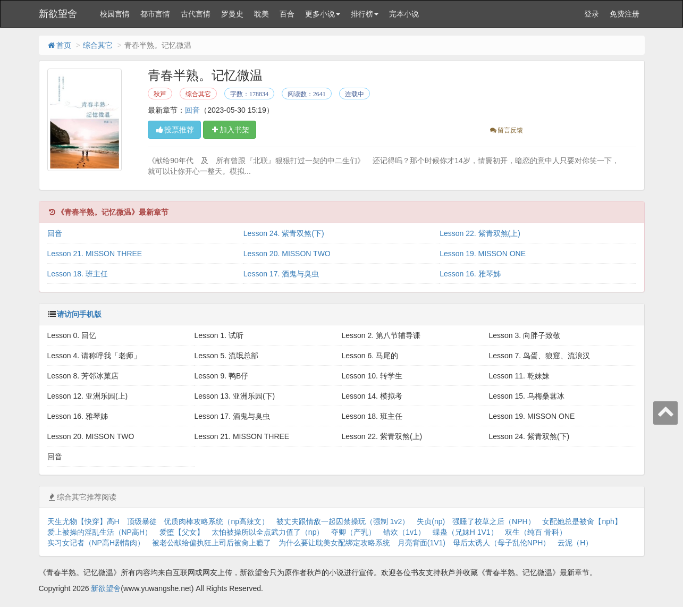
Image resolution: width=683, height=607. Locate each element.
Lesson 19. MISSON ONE (483, 253)
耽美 (261, 14)
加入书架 (229, 129)
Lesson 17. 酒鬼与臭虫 (281, 273)
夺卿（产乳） (353, 532)
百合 (287, 14)
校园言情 (115, 14)
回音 (192, 110)
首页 (59, 45)
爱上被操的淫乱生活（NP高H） (100, 532)
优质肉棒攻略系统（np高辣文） (216, 521)
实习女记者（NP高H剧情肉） (96, 542)
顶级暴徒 (142, 521)
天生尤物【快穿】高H (83, 521)
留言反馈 (505, 130)
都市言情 (155, 14)
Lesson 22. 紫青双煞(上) (480, 233)
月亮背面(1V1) (421, 542)
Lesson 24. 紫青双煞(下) (283, 233)
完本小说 (404, 14)
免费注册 (624, 14)
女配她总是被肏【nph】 (581, 521)
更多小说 (322, 14)
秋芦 (160, 94)
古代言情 (195, 14)
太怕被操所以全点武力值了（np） (268, 532)
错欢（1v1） (404, 532)
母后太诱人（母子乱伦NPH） (502, 542)
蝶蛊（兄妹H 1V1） (465, 532)
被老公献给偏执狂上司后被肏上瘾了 (211, 542)
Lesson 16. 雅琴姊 (470, 273)
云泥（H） (575, 542)
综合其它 (98, 45)
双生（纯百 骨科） (536, 532)
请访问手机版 (79, 314)
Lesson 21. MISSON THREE (94, 253)
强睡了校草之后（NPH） (493, 521)
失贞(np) (431, 521)
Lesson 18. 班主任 (77, 273)
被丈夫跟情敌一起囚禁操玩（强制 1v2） (342, 521)
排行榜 (364, 14)
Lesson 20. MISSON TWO (287, 253)
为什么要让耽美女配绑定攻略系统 (334, 542)
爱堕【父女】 (181, 532)
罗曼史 (232, 14)
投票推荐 (174, 129)
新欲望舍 (58, 14)
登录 (591, 14)
